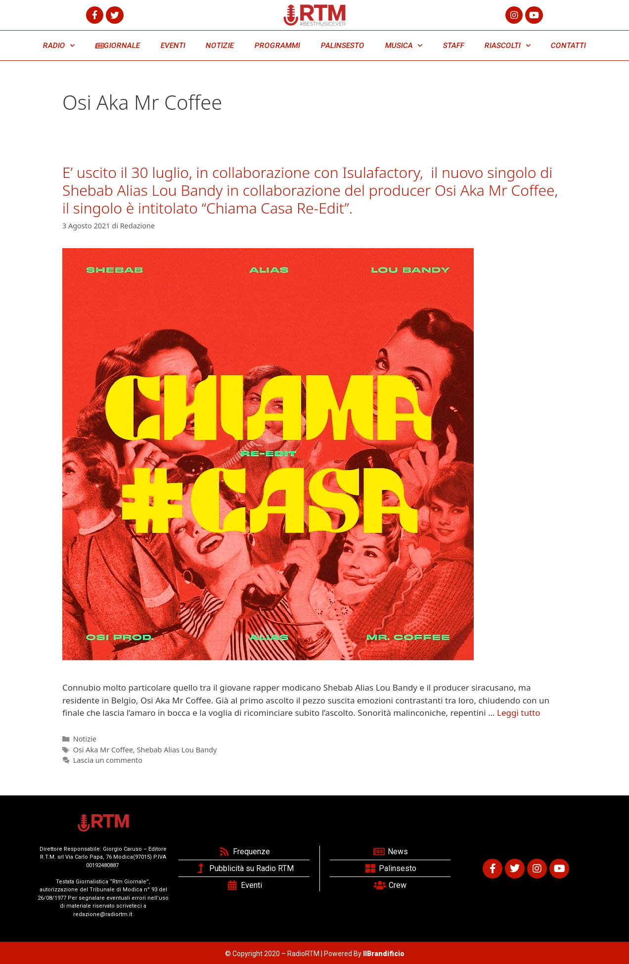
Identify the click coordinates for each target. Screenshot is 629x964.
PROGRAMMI (277, 45)
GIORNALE (117, 45)
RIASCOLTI (508, 45)
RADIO (59, 45)
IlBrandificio (383, 954)
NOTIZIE (220, 45)
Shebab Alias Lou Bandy (177, 749)
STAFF (453, 45)
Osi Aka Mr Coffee (103, 749)
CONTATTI (568, 45)
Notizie (84, 739)
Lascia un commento (107, 760)
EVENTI (173, 45)
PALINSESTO (342, 45)
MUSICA (403, 45)
